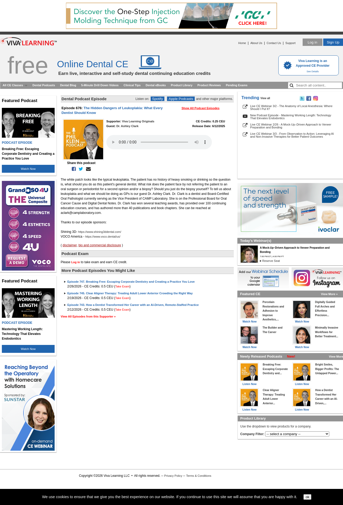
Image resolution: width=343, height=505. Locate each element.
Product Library (181, 85)
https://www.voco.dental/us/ (102, 236)
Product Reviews (209, 85)
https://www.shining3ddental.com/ (99, 231)
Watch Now (28, 168)
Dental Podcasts (43, 85)
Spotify (157, 99)
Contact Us (274, 43)
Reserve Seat (271, 260)
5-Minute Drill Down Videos (100, 85)
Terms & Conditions (198, 475)
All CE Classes (13, 85)
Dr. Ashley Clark (127, 126)
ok (307, 497)
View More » (329, 294)
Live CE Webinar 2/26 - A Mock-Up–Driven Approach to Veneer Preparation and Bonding (290, 126)
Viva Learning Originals (138, 121)
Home (242, 43)
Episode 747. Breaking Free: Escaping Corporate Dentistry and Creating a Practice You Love (131, 281)
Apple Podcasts (181, 99)
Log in (312, 42)
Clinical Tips (132, 85)
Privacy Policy (173, 475)
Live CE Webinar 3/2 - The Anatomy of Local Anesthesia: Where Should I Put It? (291, 107)
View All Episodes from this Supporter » (88, 316)
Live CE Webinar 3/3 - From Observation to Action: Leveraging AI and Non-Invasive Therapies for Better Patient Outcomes (292, 135)
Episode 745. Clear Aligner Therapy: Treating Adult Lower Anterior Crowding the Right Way (130, 293)
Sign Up (333, 42)
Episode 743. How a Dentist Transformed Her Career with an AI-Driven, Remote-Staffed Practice (133, 304)
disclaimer (70, 245)
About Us (256, 43)
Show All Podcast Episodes (201, 108)
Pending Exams (236, 85)
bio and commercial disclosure (99, 245)
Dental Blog (68, 85)
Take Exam (122, 286)
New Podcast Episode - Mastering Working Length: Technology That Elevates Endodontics (290, 117)
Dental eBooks (156, 85)
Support (290, 43)
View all (265, 98)
